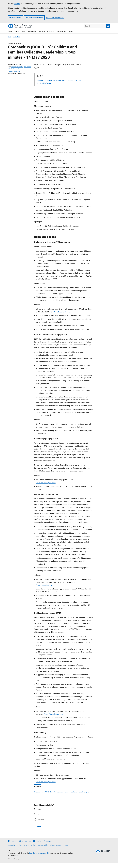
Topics (17, 31)
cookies (17, 4)
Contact (26, 845)
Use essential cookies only (34, 17)
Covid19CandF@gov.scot (63, 312)
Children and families (17, 67)
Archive (19, 845)
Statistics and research (46, 31)
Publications (32, 31)
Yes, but (41, 819)
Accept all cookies (15, 17)
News (23, 31)
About (10, 31)
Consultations (61, 31)
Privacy (66, 845)
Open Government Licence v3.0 (39, 853)
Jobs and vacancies (55, 845)
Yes (39, 809)
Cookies (33, 845)
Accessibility (11, 845)
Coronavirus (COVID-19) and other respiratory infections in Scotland (19, 69)
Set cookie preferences (55, 17)
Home (9, 36)
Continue (38, 827)
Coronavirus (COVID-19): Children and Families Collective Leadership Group (63, 792)
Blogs (70, 31)
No (39, 814)
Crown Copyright (43, 845)
